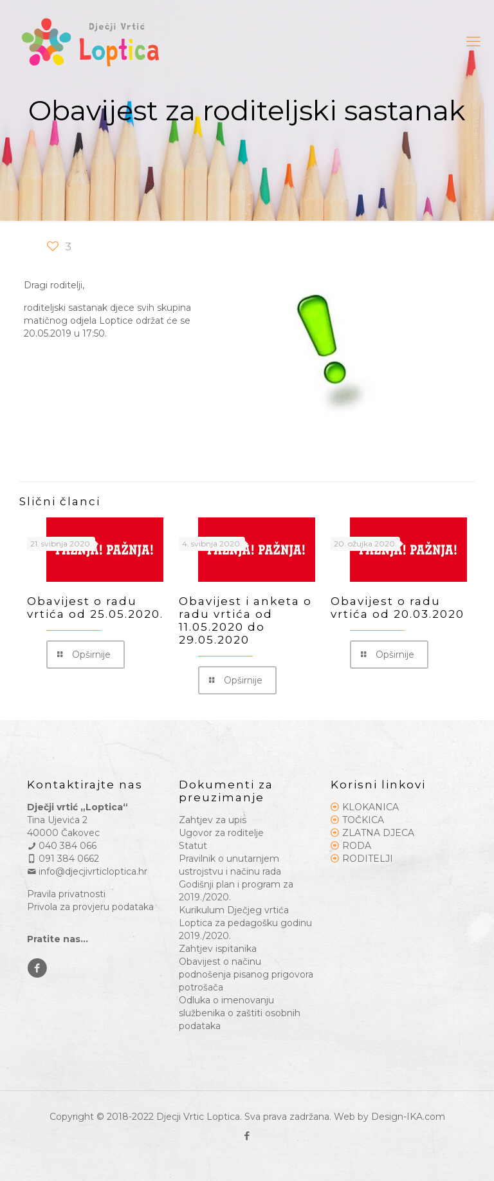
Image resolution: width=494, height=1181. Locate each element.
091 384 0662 (63, 858)
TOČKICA (363, 820)
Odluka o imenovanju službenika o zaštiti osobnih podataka (239, 1013)
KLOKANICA (370, 807)
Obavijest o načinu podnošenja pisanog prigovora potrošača (246, 974)
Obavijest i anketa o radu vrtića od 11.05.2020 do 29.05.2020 (245, 620)
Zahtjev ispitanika (218, 948)
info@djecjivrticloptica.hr (87, 871)
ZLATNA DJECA (378, 833)
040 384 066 (61, 845)
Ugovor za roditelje (221, 833)
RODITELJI (367, 858)
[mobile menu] (473, 42)
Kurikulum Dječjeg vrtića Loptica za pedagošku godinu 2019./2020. (245, 923)
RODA (356, 845)
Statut (193, 845)
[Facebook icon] (247, 1136)
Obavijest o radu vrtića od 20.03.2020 (397, 607)
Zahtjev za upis (212, 820)
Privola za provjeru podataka (90, 907)
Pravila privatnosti (66, 894)
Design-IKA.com (408, 1116)
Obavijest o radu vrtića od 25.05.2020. (95, 607)
